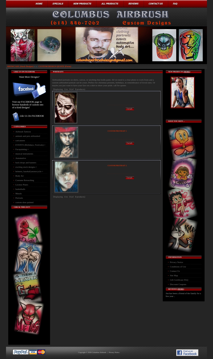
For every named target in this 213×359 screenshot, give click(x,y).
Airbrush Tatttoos (23, 131)
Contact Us (175, 271)
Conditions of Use (178, 266)
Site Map (174, 275)
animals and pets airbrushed (27, 136)
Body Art (19, 176)
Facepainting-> (22, 149)
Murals (18, 193)
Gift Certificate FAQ (179, 280)
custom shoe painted (24, 202)
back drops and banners (25, 162)
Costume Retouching (24, 180)
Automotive (20, 158)
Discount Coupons (178, 284)
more (187, 72)
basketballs (20, 189)
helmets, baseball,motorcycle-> (29, 171)
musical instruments (24, 153)
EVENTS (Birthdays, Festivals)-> (30, 145)
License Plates (21, 184)
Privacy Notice (176, 262)
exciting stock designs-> (26, 167)
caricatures (20, 140)
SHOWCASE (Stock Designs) (20, 66)
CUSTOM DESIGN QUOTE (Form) (54, 66)
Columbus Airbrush (99, 352)
